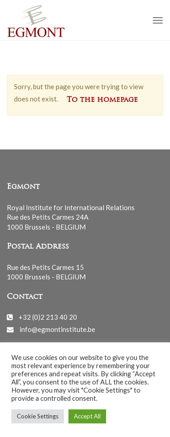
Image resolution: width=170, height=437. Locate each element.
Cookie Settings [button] (37, 416)
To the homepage (102, 100)
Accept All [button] (87, 416)
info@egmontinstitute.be (57, 329)
